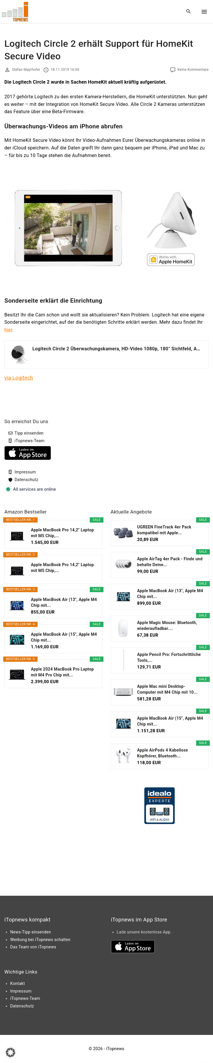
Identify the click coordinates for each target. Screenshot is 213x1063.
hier (8, 329)
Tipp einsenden (29, 433)
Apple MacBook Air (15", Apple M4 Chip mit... (64, 637)
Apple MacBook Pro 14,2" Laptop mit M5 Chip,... (62, 533)
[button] (10, 1052)
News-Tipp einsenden (30, 932)
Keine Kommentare (193, 70)
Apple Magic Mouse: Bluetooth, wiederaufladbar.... (167, 625)
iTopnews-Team (30, 440)
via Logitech (18, 378)
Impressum (25, 472)
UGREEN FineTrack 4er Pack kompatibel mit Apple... (164, 530)
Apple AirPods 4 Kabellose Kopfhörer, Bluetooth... (162, 753)
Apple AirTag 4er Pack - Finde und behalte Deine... (170, 562)
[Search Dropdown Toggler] (189, 11)
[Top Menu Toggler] (204, 11)
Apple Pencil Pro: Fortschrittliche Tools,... (169, 657)
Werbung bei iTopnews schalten (40, 939)
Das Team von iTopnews (33, 947)
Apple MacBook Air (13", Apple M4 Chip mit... (64, 602)
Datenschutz (26, 479)
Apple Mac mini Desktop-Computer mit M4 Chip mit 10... (167, 689)
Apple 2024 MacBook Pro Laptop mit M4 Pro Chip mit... (62, 672)
